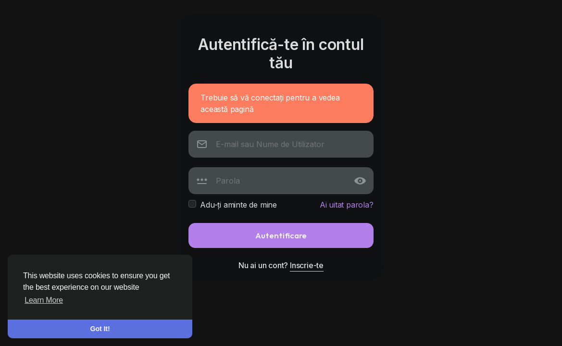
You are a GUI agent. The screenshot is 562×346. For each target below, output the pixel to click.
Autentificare (281, 235)
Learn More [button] (44, 300)
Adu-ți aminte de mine (238, 205)
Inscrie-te (307, 265)
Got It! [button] (100, 329)
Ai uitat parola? (347, 205)
